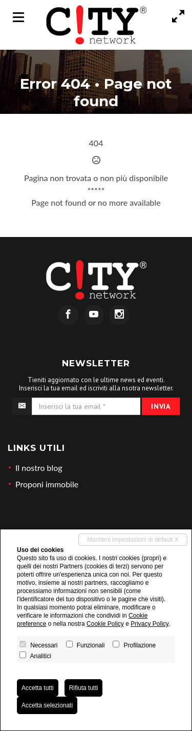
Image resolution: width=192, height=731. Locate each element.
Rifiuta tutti (83, 688)
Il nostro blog (38, 467)
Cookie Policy (105, 623)
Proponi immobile (46, 484)
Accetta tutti (38, 688)
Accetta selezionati (47, 705)
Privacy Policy (149, 623)
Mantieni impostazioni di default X (133, 539)
